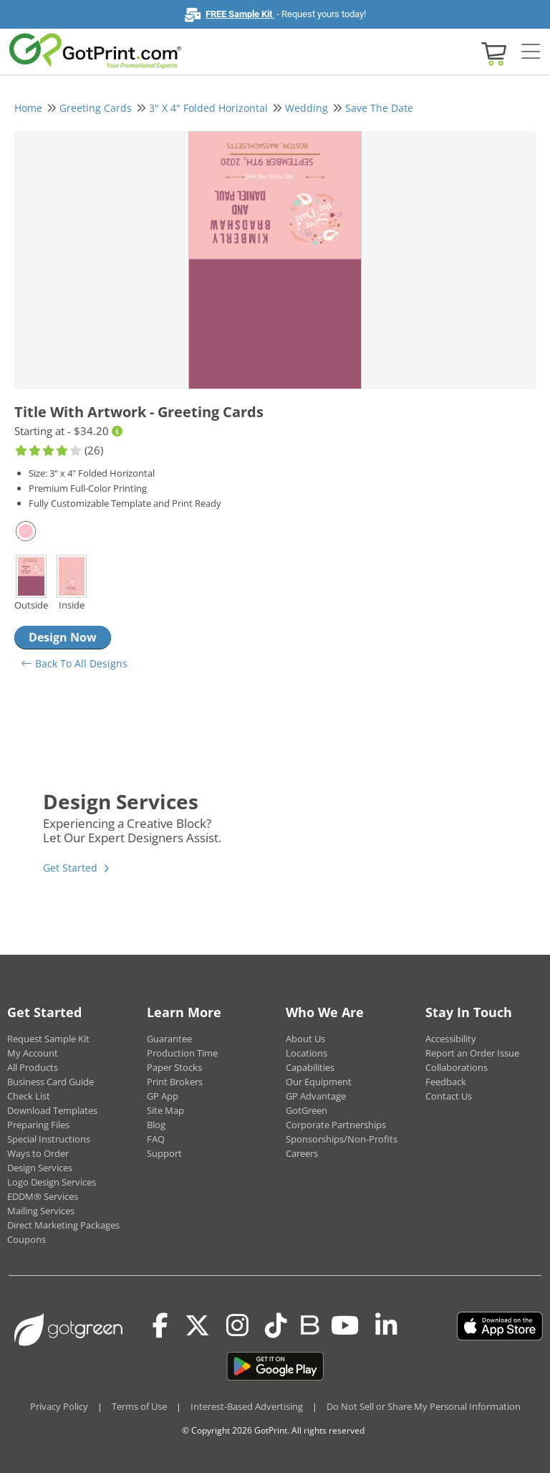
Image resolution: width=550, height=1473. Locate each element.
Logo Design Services (51, 1182)
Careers (302, 1153)
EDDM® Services (42, 1196)
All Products (32, 1067)
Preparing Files (38, 1124)
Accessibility (450, 1038)
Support (164, 1153)
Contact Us (448, 1096)
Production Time (182, 1053)
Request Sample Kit (48, 1038)
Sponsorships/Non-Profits (341, 1139)
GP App (162, 1096)
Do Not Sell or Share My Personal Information (424, 1406)
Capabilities (310, 1067)
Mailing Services (40, 1210)
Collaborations (456, 1067)
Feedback (445, 1081)
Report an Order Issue (472, 1053)
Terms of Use (139, 1406)
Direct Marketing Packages (63, 1225)
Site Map (165, 1110)
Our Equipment (319, 1081)
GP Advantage (316, 1096)
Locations (306, 1053)
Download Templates (52, 1110)
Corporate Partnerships (336, 1124)
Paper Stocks (174, 1067)
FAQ (156, 1139)
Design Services (39, 1167)
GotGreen (306, 1110)
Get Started (70, 867)
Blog (156, 1124)
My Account (32, 1053)
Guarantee (169, 1038)
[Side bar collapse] (530, 52)
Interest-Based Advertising (246, 1406)
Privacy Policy (59, 1406)
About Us (305, 1038)
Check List (28, 1096)
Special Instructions (48, 1139)
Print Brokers (175, 1081)
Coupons (26, 1239)
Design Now (63, 637)
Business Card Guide (50, 1081)
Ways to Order (38, 1153)
